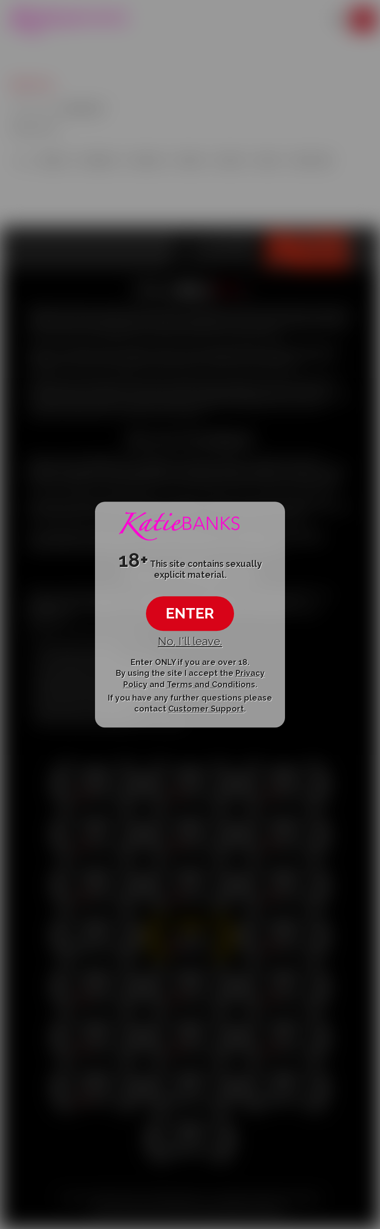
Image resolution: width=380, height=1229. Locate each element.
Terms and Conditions (211, 684)
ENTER (190, 613)
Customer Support (206, 709)
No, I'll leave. (190, 641)
